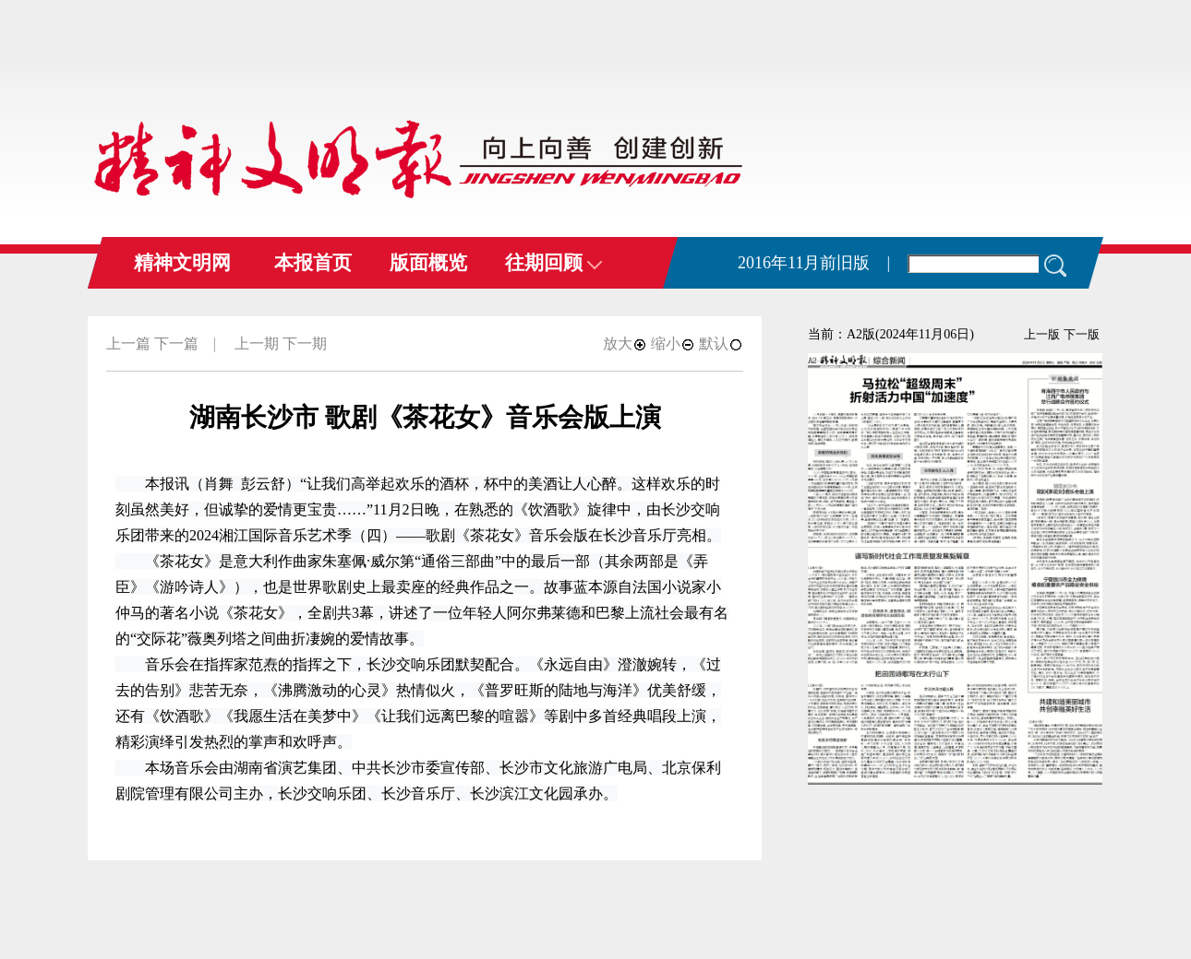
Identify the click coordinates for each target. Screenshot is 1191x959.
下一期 (305, 343)
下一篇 (176, 343)
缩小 (673, 343)
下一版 (1082, 334)
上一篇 (128, 343)
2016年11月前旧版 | (814, 263)
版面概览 (428, 263)
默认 (721, 343)
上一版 (1042, 334)
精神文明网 (182, 263)
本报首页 (313, 263)
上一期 (257, 343)
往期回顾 (553, 263)
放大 (625, 343)
